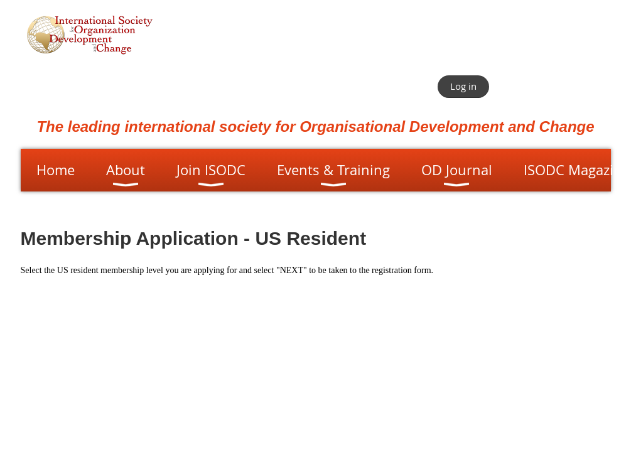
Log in (463, 86)
